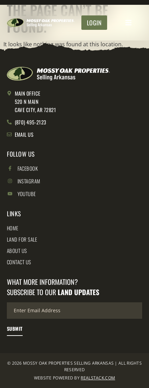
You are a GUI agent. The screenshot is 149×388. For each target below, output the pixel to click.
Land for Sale (22, 239)
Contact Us (19, 262)
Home (13, 228)
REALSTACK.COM (98, 378)
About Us (17, 250)
